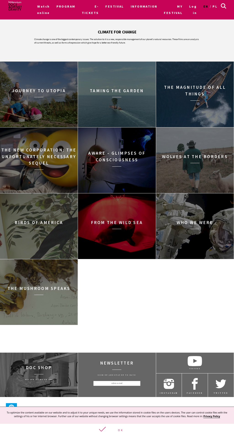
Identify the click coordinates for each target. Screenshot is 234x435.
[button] (117, 429)
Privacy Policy (211, 416)
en (205, 6)
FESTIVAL (114, 6)
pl (215, 6)
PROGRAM (65, 6)
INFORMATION (144, 6)
